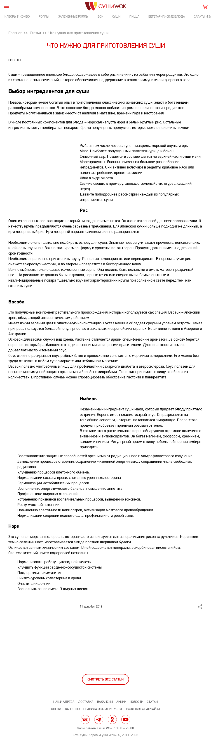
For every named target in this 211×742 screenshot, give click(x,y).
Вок (100, 16)
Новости (136, 702)
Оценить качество (65, 709)
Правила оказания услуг (103, 709)
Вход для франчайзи (143, 709)
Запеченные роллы (73, 16)
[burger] (6, 6)
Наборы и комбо (17, 16)
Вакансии (105, 702)
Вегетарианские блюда (166, 16)
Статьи (152, 702)
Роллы (44, 16)
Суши (116, 16)
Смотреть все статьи (105, 679)
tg (98, 719)
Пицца (134, 16)
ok (112, 719)
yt (125, 719)
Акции (121, 702)
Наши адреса (64, 702)
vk (85, 719)
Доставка (86, 702)
